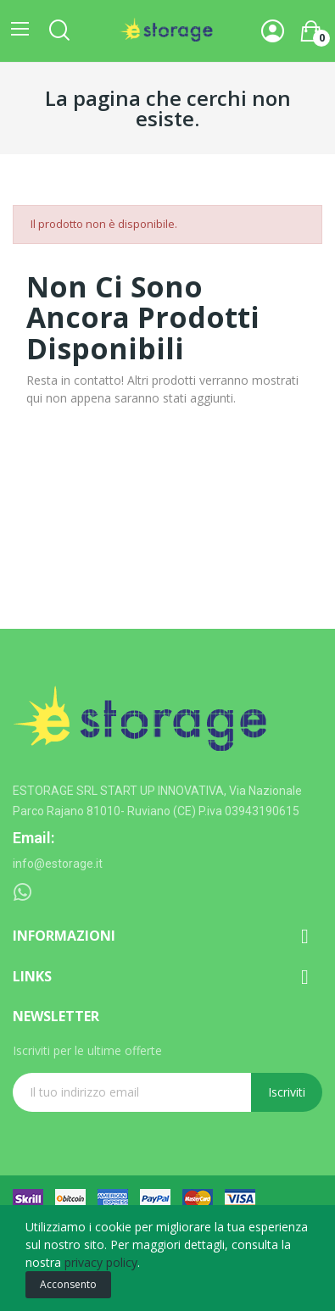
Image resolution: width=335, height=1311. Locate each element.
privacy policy (100, 1262)
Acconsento (68, 1284)
